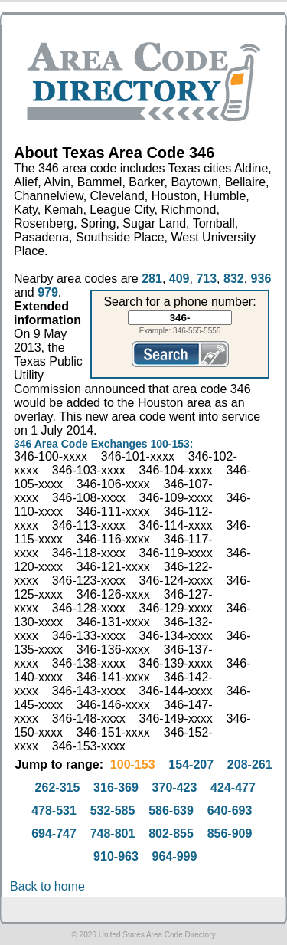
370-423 (174, 787)
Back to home (47, 886)
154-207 (191, 764)
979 (48, 292)
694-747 (54, 833)
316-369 (116, 787)
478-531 (54, 810)
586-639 (171, 810)
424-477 (233, 787)
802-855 (171, 833)
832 (233, 278)
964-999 (174, 856)
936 (261, 278)
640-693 (230, 810)
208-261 (249, 764)
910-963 (116, 856)
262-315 (57, 787)
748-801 (112, 833)
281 (152, 278)
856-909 (230, 833)
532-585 (112, 810)
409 (179, 278)
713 (206, 278)
